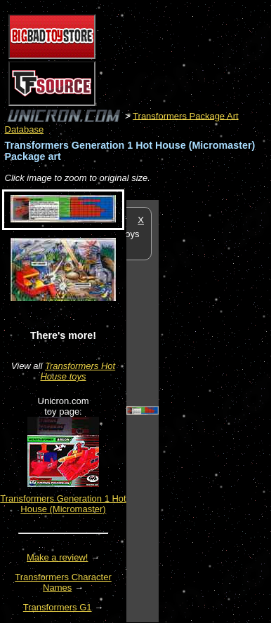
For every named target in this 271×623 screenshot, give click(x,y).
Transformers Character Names (63, 582)
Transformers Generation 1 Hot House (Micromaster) (63, 503)
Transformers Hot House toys (77, 371)
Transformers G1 (57, 607)
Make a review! (57, 557)
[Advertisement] (215, 410)
